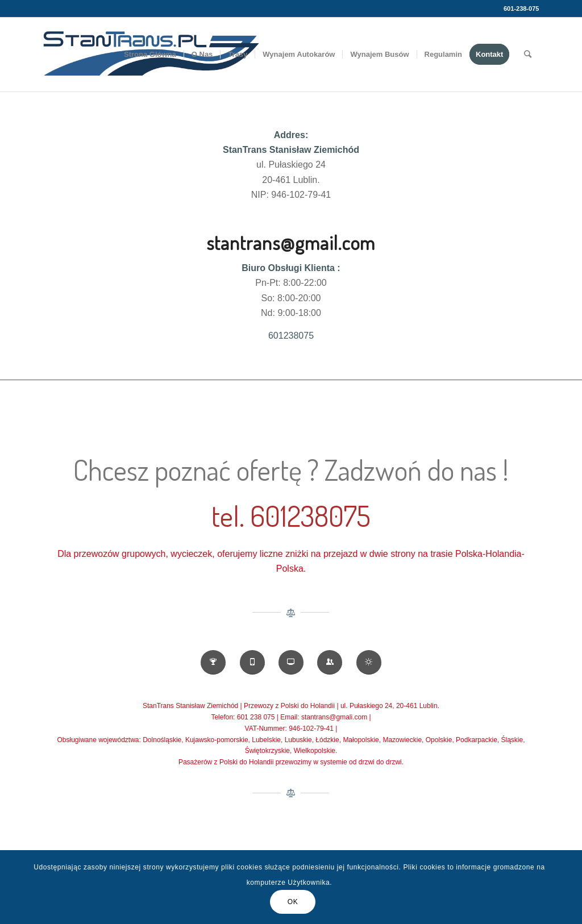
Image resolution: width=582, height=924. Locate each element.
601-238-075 (521, 8)
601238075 (291, 335)
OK (293, 902)
